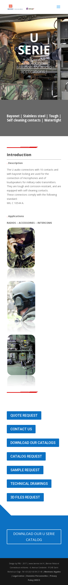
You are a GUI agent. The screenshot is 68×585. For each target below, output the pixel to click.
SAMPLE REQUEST (25, 470)
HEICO (37, 580)
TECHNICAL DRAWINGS (29, 484)
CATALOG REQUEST (26, 456)
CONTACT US (21, 429)
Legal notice (18, 576)
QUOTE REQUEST (24, 415)
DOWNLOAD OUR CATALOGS (32, 443)
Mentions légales (52, 571)
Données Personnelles (37, 576)
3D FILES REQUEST (25, 497)
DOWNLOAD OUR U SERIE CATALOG (34, 536)
